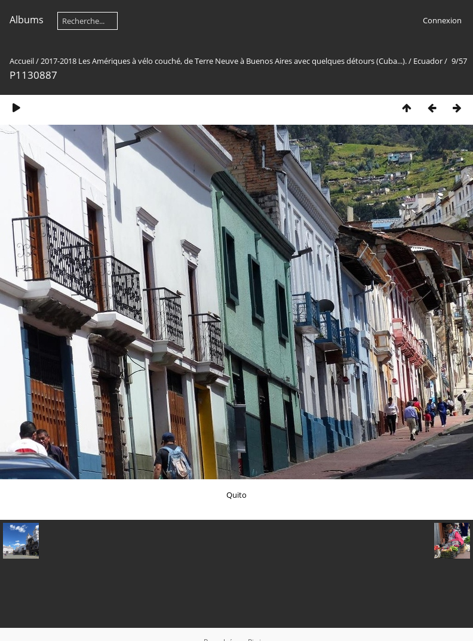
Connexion (442, 20)
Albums (27, 19)
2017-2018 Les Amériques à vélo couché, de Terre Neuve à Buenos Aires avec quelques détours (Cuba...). (224, 61)
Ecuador (428, 61)
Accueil (22, 61)
